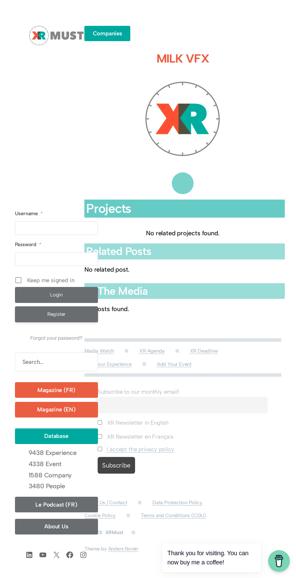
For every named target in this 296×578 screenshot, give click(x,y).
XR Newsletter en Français (136, 436)
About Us (56, 526)
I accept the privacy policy (140, 449)
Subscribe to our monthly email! (138, 391)
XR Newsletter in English (133, 422)
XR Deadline (204, 351)
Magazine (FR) (56, 390)
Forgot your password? (56, 338)
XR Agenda (151, 351)
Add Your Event (174, 364)
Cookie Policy (100, 515)
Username (29, 213)
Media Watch (99, 351)
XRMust (114, 532)
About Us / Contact (105, 502)
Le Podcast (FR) (56, 504)
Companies (107, 33)
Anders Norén (123, 549)
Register (56, 314)
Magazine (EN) (56, 409)
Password (28, 244)
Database (56, 435)
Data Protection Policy (177, 502)
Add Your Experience (107, 364)
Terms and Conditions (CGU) (173, 515)
